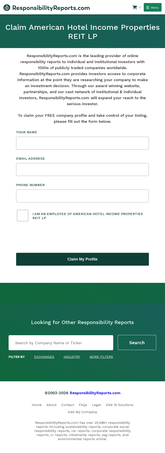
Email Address (82, 166)
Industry (72, 357)
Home (37, 405)
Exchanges (44, 357)
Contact (67, 405)
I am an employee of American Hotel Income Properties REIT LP (87, 216)
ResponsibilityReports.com (95, 393)
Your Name (82, 140)
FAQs (83, 405)
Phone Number (82, 192)
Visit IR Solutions (119, 405)
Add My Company (82, 412)
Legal (96, 405)
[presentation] (48, 237)
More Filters (101, 357)
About (51, 405)
